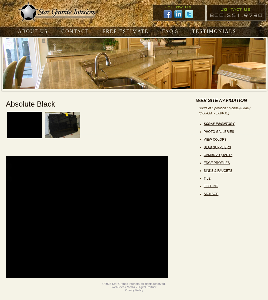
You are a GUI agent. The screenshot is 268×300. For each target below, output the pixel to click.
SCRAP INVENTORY (219, 124)
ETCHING (211, 186)
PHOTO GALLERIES (219, 132)
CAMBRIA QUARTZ (218, 155)
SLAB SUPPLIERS (217, 147)
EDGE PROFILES (217, 163)
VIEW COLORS (215, 139)
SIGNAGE (211, 194)
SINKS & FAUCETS (218, 171)
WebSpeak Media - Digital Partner (133, 287)
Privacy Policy (134, 290)
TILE (207, 178)
